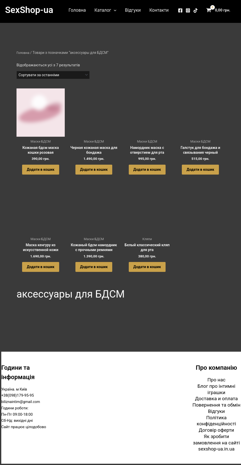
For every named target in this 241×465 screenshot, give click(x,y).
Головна (77, 10)
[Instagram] (188, 10)
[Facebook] (180, 10)
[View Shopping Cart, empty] (219, 10)
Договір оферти (216, 430)
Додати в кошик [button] (40, 172)
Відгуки (133, 10)
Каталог (105, 10)
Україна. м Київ (14, 390)
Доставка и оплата (216, 399)
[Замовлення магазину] (55, 75)
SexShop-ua (29, 10)
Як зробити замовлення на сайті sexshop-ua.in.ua (216, 443)
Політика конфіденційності (216, 421)
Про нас (216, 380)
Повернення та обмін (216, 405)
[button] (113, 10)
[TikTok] (195, 10)
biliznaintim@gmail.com (21, 402)
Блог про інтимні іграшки (216, 390)
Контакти (159, 10)
